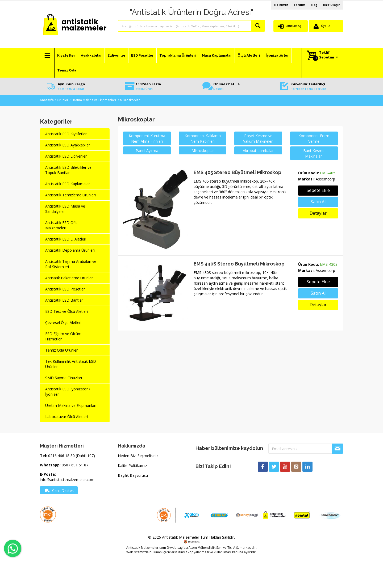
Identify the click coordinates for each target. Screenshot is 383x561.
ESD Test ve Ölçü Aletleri (66, 311)
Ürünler (62, 100)
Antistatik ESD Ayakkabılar (67, 144)
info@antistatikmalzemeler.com (67, 479)
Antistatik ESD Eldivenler (66, 156)
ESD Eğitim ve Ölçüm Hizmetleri (63, 336)
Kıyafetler (66, 55)
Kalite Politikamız (132, 465)
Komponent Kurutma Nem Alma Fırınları (147, 138)
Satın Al (318, 202)
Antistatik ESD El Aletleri (65, 239)
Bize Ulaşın (331, 5)
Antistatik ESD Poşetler (65, 289)
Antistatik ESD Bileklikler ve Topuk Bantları (68, 170)
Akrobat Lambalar (258, 150)
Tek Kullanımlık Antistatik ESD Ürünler (70, 364)
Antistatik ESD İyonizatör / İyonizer (67, 391)
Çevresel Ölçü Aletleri (63, 322)
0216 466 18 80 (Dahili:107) (71, 455)
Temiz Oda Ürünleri (61, 350)
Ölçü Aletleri (249, 55)
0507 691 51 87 (75, 464)
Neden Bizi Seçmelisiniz (138, 455)
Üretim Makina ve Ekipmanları (94, 100)
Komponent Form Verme (313, 138)
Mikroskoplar (130, 100)
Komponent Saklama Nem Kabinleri (203, 138)
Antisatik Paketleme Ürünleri (69, 277)
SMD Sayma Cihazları (63, 377)
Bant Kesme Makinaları (313, 153)
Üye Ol (326, 26)
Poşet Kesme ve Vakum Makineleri (258, 138)
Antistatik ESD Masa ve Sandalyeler (65, 209)
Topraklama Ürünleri (177, 55)
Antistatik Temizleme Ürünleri (70, 194)
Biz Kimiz (281, 5)
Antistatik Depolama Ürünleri (70, 250)
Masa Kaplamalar (217, 55)
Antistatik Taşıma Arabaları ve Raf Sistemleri (70, 264)
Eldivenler (116, 55)
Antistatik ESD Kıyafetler (66, 133)
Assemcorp (325, 179)
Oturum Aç (293, 26)
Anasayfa (47, 100)
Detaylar (318, 213)
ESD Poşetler (142, 55)
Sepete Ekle (318, 282)
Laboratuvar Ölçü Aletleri (66, 416)
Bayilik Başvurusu (133, 475)
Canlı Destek (59, 490)
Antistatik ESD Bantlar (64, 300)
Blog (314, 5)
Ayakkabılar (91, 55)
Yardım (299, 5)
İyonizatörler (277, 55)
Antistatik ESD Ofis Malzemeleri (61, 225)
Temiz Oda (66, 70)
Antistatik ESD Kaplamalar (67, 183)
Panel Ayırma (147, 150)
